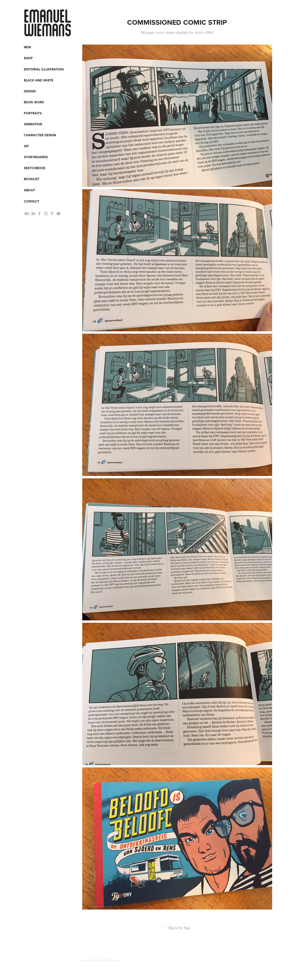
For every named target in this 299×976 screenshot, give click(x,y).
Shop (28, 58)
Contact (31, 201)
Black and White (38, 80)
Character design (40, 135)
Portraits (33, 113)
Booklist (31, 179)
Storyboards (36, 157)
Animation (33, 124)
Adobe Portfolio (107, 960)
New (27, 47)
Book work (34, 102)
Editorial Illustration (44, 69)
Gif (26, 146)
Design (30, 91)
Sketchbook (35, 168)
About (29, 190)
